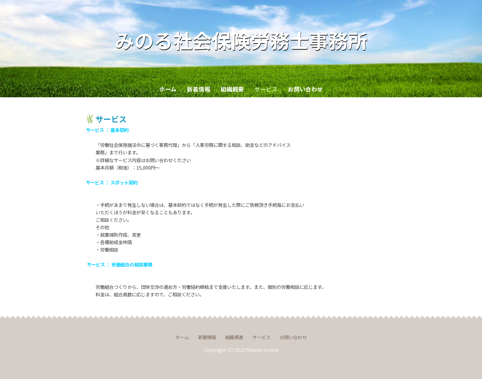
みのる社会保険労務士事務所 (241, 40)
